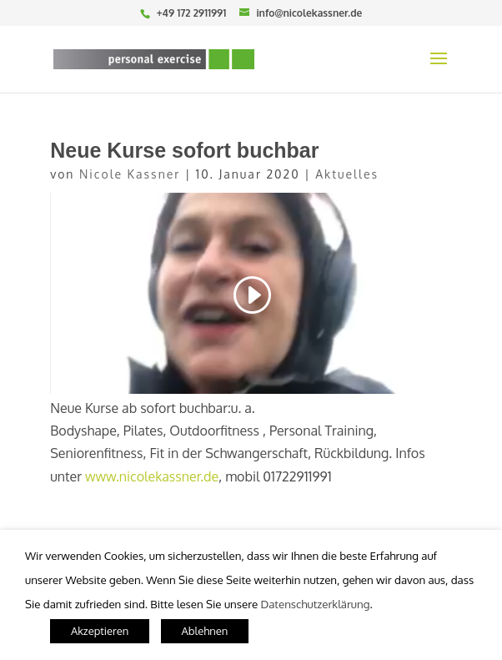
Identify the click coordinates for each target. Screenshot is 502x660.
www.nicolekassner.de (151, 476)
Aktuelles (347, 174)
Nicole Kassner (129, 174)
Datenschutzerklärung (314, 604)
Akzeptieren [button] (99, 630)
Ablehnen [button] (205, 630)
